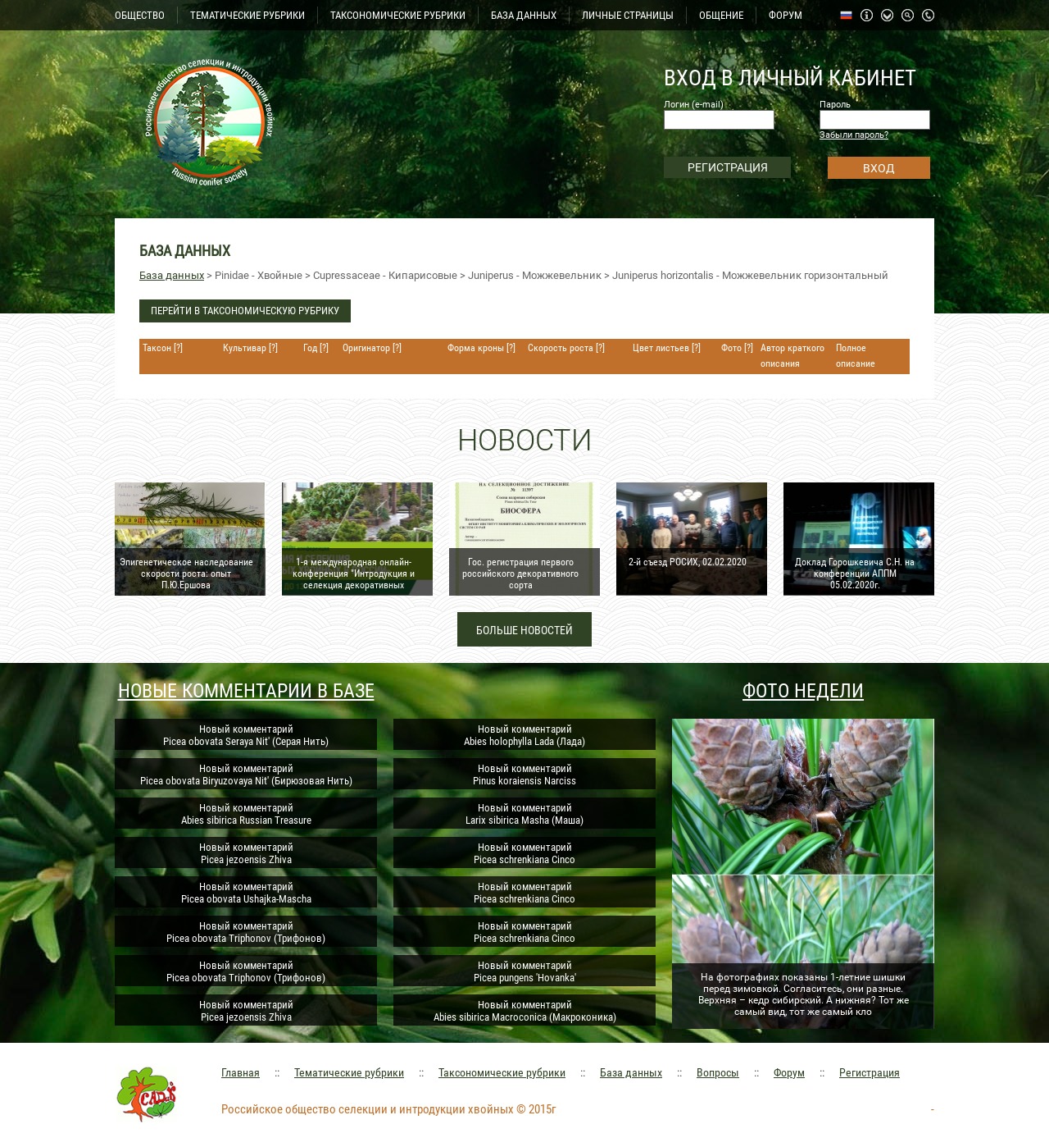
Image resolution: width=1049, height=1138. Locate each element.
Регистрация (869, 1072)
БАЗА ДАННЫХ (523, 15)
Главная (240, 1072)
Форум (789, 1072)
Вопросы (718, 1072)
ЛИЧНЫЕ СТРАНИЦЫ (628, 15)
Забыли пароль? (854, 135)
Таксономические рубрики (501, 1072)
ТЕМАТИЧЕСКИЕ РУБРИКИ (247, 15)
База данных (171, 275)
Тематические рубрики (349, 1072)
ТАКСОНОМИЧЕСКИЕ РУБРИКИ (397, 15)
